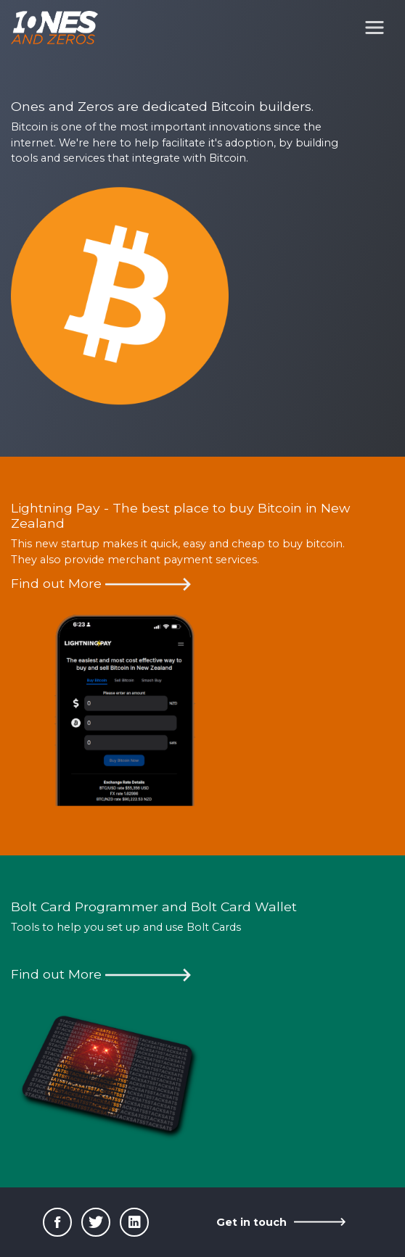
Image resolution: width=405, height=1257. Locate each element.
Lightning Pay (55, 507)
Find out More (101, 583)
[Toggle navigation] (374, 27)
